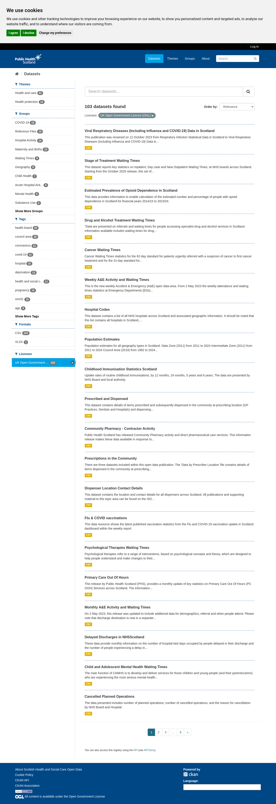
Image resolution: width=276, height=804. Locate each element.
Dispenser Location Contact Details (114, 488)
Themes (172, 58)
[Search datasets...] (164, 92)
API (135, 750)
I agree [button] (13, 33)
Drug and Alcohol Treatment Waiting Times (120, 220)
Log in (254, 46)
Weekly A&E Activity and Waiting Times (117, 280)
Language (190, 781)
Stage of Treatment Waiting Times (112, 160)
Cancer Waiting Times (103, 250)
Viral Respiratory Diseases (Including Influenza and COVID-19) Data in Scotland (150, 131)
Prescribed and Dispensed (106, 399)
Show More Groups (29, 211)
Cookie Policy (24, 775)
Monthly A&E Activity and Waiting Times (118, 607)
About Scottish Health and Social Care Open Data (48, 769)
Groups (190, 58)
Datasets (154, 58)
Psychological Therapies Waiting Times (117, 547)
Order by (210, 106)
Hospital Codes (97, 309)
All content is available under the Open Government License (60, 796)
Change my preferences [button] (55, 33)
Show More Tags (27, 316)
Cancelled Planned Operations (110, 696)
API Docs (149, 750)
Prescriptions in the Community (111, 458)
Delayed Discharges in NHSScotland (114, 637)
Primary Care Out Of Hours (107, 577)
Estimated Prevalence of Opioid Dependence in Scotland (131, 190)
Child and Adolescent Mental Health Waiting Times (126, 667)
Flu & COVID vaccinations (106, 518)
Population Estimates (102, 339)
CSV (88, 147)
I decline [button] (28, 33)
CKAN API (22, 780)
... (173, 732)
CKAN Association (27, 785)
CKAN (190, 774)
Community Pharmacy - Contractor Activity (120, 428)
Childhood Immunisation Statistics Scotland (121, 369)
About (206, 58)
